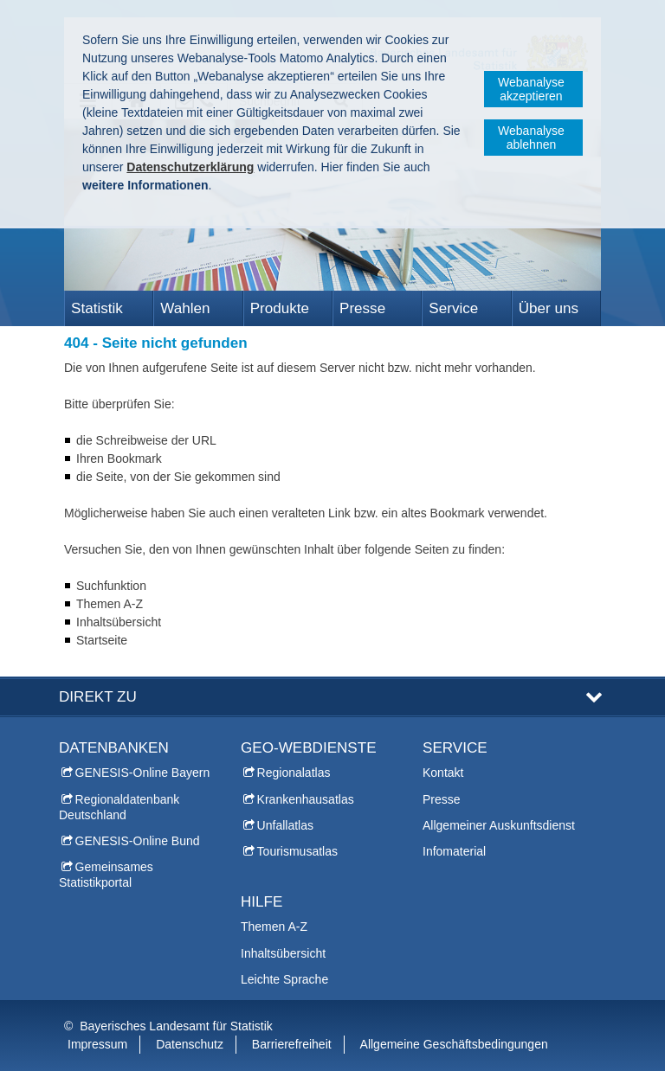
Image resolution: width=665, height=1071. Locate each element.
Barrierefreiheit (292, 1044)
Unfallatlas (285, 825)
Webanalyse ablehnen (531, 137)
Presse (362, 308)
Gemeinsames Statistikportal (106, 874)
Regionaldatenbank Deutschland (119, 807)
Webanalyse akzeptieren (531, 89)
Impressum (97, 1044)
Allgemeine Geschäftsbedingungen (454, 1044)
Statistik (97, 308)
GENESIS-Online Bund (137, 841)
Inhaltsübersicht (283, 953)
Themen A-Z (274, 926)
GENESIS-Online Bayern (142, 772)
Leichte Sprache (284, 979)
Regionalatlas (294, 772)
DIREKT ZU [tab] (98, 697)
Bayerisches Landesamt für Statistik (176, 1026)
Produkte (279, 308)
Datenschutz (189, 1044)
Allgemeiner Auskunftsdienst (499, 825)
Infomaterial (454, 851)
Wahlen (185, 308)
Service (453, 308)
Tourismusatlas (297, 851)
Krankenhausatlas (305, 799)
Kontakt (443, 772)
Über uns (548, 308)
